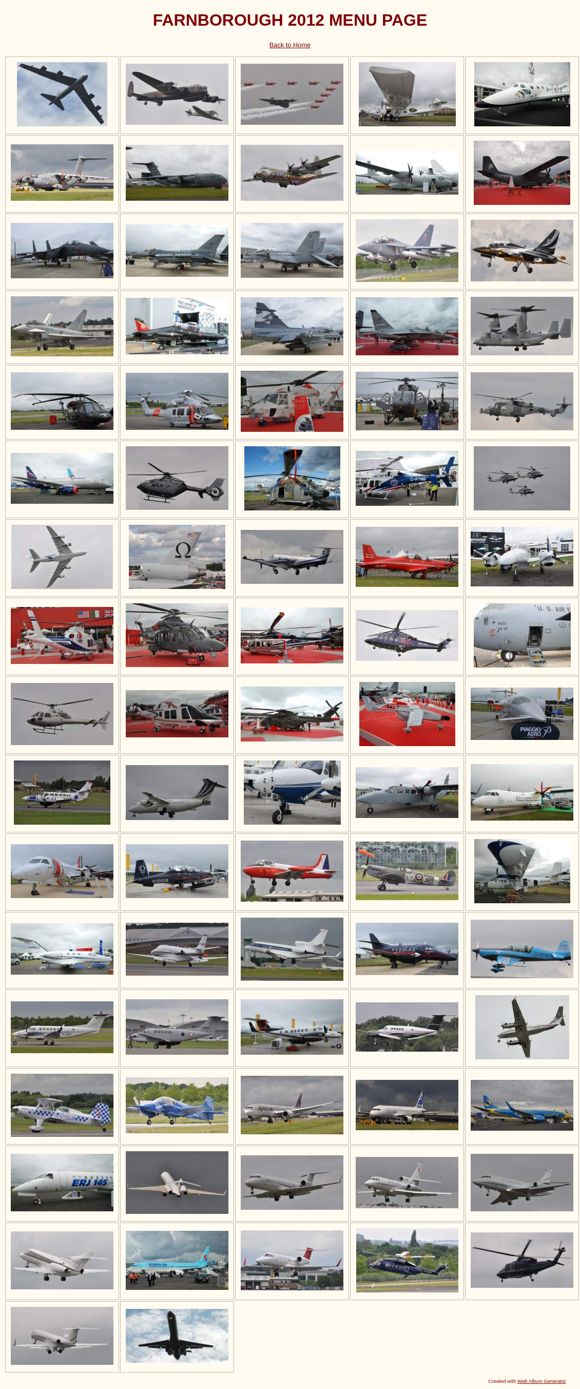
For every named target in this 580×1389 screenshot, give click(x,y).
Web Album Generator (541, 1381)
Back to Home (290, 45)
